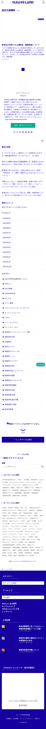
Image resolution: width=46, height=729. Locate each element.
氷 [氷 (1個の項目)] (42, 547)
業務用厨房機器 (10, 385)
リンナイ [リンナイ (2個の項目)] (33, 534)
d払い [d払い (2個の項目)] (22, 507)
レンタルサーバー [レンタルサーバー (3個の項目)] (7, 537)
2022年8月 (7, 228)
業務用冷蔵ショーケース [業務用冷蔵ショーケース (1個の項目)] (26, 490)
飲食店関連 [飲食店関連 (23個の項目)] (24, 495)
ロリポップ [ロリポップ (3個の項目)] (15, 537)
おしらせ (8, 298)
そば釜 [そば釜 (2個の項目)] (28, 521)
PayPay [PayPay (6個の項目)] (36, 513)
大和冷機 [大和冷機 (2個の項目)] (21, 542)
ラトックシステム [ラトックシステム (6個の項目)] (7, 485)
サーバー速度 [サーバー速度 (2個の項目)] (24, 526)
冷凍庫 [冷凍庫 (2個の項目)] (23, 539)
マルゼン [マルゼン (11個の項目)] (37, 531)
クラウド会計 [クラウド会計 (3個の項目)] (36, 523)
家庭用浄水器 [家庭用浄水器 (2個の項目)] (6, 487)
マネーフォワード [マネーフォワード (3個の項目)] (29, 531)
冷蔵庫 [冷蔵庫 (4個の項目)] (38, 539)
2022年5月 (7, 242)
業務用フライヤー (11, 361)
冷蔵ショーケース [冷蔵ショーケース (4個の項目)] (31, 539)
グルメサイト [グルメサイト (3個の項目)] (6, 526)
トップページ (7, 611)
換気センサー (10, 346)
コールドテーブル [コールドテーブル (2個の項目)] (15, 526)
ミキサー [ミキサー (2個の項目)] (5, 534)
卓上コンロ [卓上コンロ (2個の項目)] (14, 542)
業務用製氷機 (10, 395)
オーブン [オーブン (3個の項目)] (14, 523)
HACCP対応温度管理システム (16, 279)
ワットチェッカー (11, 327)
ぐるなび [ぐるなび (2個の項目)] (23, 521)
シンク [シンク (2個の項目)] (36, 526)
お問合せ (37, 718)
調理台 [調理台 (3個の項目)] (15, 552)
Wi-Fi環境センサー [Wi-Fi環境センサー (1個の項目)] (34, 518)
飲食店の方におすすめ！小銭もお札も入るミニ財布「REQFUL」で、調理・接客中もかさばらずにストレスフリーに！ (23, 172)
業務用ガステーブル (12, 351)
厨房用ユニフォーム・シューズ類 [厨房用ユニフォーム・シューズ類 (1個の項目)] (30, 485)
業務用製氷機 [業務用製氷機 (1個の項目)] (35, 493)
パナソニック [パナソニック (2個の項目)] (32, 529)
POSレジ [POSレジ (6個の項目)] (20, 479)
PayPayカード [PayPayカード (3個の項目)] (6, 515)
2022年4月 (7, 247)
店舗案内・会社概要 (12, 718)
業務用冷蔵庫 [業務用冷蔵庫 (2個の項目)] (37, 490)
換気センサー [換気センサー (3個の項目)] (20, 487)
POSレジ (8, 284)
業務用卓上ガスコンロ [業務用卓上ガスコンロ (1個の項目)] (8, 493)
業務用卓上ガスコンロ (13, 380)
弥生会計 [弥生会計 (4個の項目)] (19, 544)
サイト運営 (9, 303)
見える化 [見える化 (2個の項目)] (10, 552)
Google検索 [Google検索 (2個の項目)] (39, 510)
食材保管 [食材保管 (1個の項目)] (5, 555)
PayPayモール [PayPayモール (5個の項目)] (23, 515)
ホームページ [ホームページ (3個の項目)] (12, 531)
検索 (42, 140)
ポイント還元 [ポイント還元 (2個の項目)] (20, 531)
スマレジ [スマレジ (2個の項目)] (11, 529)
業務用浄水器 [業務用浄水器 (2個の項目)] (27, 493)
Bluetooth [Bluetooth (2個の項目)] (10, 507)
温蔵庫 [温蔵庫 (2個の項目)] (14, 550)
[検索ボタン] (43, 2)
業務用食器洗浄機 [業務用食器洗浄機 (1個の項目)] (7, 495)
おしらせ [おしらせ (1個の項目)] (41, 479)
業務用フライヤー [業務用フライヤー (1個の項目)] (7, 490)
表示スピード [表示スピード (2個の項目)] (40, 550)
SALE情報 (8, 289)
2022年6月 (7, 238)
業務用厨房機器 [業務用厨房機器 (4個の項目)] (16, 547)
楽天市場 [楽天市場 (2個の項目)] (38, 547)
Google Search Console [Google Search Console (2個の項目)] (34, 507)
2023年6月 (7, 218)
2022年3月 (7, 252)
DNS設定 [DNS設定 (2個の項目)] (17, 507)
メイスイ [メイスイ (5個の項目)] (21, 534)
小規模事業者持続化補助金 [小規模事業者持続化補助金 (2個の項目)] (9, 544)
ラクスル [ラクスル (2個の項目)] (27, 534)
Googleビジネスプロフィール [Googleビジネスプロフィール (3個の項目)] (9, 510)
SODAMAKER (10, 293)
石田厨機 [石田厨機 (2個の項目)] (20, 550)
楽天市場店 (23, 705)
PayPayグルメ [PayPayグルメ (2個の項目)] (14, 515)
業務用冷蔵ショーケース (14, 371)
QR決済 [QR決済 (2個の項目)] (36, 515)
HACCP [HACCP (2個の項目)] (4, 513)
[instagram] (20, 132)
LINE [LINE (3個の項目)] (9, 513)
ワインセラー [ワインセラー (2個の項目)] (23, 537)
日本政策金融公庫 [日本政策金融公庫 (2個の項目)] (7, 547)
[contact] (31, 132)
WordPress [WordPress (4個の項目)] (5, 521)
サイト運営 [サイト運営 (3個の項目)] (5, 482)
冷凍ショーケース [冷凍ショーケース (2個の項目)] (7, 539)
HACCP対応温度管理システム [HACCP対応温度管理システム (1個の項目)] (9, 479)
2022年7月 (7, 233)
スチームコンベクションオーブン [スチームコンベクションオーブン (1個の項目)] (17, 482)
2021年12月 (7, 266)
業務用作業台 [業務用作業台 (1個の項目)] (16, 490)
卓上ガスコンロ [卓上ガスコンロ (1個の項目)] (6, 542)
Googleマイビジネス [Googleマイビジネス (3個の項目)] (22, 510)
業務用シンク (10, 356)
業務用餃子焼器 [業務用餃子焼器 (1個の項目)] (16, 495)
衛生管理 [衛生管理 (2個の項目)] (33, 550)
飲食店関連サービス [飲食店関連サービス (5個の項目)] (23, 555)
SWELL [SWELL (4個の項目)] (41, 515)
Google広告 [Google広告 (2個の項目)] (31, 510)
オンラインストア (8, 606)
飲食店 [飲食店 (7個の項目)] (15, 555)
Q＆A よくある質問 (9, 603)
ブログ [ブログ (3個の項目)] (39, 482)
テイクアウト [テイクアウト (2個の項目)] (18, 529)
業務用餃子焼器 (10, 404)
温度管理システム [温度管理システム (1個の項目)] (7, 550)
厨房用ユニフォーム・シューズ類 (17, 332)
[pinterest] (26, 132)
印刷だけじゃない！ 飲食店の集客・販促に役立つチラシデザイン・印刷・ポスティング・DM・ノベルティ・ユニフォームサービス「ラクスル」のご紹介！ (22, 184)
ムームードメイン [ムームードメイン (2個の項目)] (13, 534)
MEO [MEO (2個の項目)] (20, 513)
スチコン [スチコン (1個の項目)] (5, 529)
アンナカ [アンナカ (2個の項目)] (40, 521)
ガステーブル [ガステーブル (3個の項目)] (21, 523)
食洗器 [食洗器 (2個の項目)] (10, 555)
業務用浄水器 (10, 390)
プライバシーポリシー (26, 718)
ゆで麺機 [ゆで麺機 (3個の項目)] (34, 521)
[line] (23, 132)
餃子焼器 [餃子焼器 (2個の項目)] (32, 555)
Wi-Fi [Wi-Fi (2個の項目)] (4, 518)
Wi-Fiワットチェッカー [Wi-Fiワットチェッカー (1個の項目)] (23, 518)
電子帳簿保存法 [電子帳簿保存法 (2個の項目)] (28, 552)
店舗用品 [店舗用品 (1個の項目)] (13, 487)
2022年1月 (7, 262)
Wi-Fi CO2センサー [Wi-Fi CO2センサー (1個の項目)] (11, 518)
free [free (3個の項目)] (26, 507)
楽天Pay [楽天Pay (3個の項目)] (31, 547)
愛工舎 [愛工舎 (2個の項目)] (24, 544)
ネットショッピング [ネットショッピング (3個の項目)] (31, 482)
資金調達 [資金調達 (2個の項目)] (21, 552)
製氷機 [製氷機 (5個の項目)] (4, 552)
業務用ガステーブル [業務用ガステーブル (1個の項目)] (29, 487)
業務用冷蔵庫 (10, 375)
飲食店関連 (9, 409)
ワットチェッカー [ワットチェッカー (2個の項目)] (17, 485)
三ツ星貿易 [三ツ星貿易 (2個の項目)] (30, 537)
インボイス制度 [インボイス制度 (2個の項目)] (6, 523)
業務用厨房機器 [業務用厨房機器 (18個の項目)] (18, 493)
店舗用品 (8, 342)
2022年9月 (7, 223)
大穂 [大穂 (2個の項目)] (26, 542)
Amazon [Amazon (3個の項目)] (4, 507)
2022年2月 (7, 257)
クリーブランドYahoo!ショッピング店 (23, 701)
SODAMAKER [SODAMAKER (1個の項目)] (34, 479)
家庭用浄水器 (10, 337)
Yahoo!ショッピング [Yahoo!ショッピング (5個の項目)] (14, 521)
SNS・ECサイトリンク (23, 125)
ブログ (7, 317)
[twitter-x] (17, 132)
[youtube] (29, 132)
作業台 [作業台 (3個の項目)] (36, 537)
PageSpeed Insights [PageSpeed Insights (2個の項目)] (27, 513)
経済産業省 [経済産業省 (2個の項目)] (26, 550)
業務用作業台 (10, 366)
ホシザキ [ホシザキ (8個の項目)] (5, 531)
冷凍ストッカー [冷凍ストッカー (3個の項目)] (16, 539)
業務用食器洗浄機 (11, 400)
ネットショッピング (12, 313)
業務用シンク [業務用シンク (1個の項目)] (39, 487)
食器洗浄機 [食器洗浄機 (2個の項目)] (36, 552)
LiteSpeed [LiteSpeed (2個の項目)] (14, 513)
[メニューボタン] (2, 2)
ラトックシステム (11, 322)
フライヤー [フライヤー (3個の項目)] (39, 529)
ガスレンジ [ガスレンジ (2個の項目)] (28, 523)
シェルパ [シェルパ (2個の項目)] (31, 526)
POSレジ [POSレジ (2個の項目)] (30, 515)
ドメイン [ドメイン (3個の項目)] (25, 529)
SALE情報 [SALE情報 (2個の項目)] (26, 479)
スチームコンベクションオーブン (17, 308)
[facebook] (14, 132)
